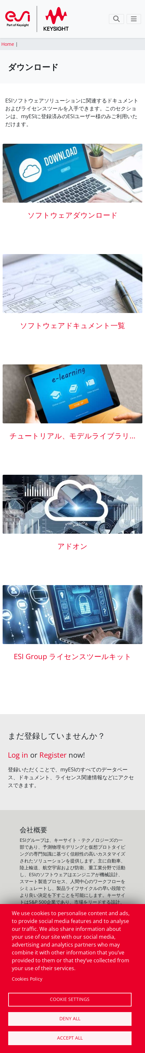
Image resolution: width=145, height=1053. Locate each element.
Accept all (70, 1038)
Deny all (69, 1018)
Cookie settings (70, 999)
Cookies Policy (27, 979)
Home (7, 44)
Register (53, 755)
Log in (18, 755)
